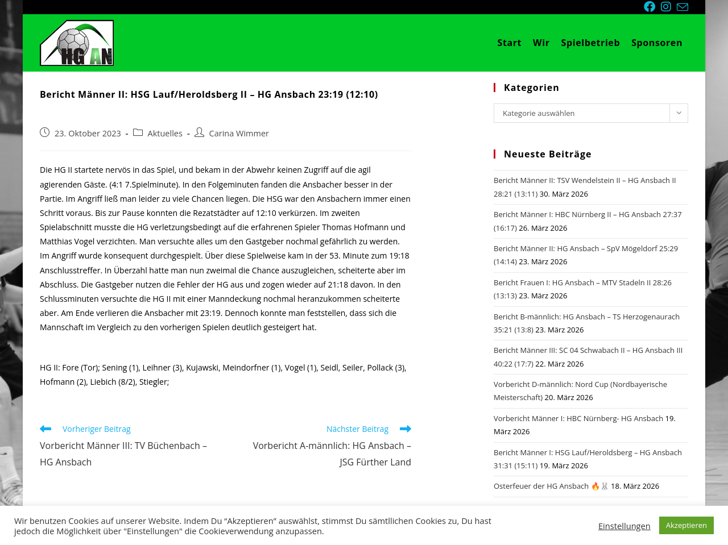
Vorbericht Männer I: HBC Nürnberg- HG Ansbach (578, 418)
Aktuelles (165, 133)
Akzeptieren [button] (686, 525)
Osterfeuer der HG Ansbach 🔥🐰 (551, 486)
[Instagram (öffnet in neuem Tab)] (669, 7)
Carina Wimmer (239, 133)
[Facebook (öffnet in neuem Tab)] (652, 7)
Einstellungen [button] (624, 526)
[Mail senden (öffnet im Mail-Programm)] (682, 7)
